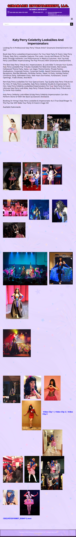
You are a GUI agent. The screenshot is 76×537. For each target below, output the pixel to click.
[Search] (71, 24)
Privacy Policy (38, 534)
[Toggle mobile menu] (72, 19)
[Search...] (36, 24)
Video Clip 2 (60, 412)
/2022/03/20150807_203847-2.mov (17, 518)
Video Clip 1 (48, 412)
